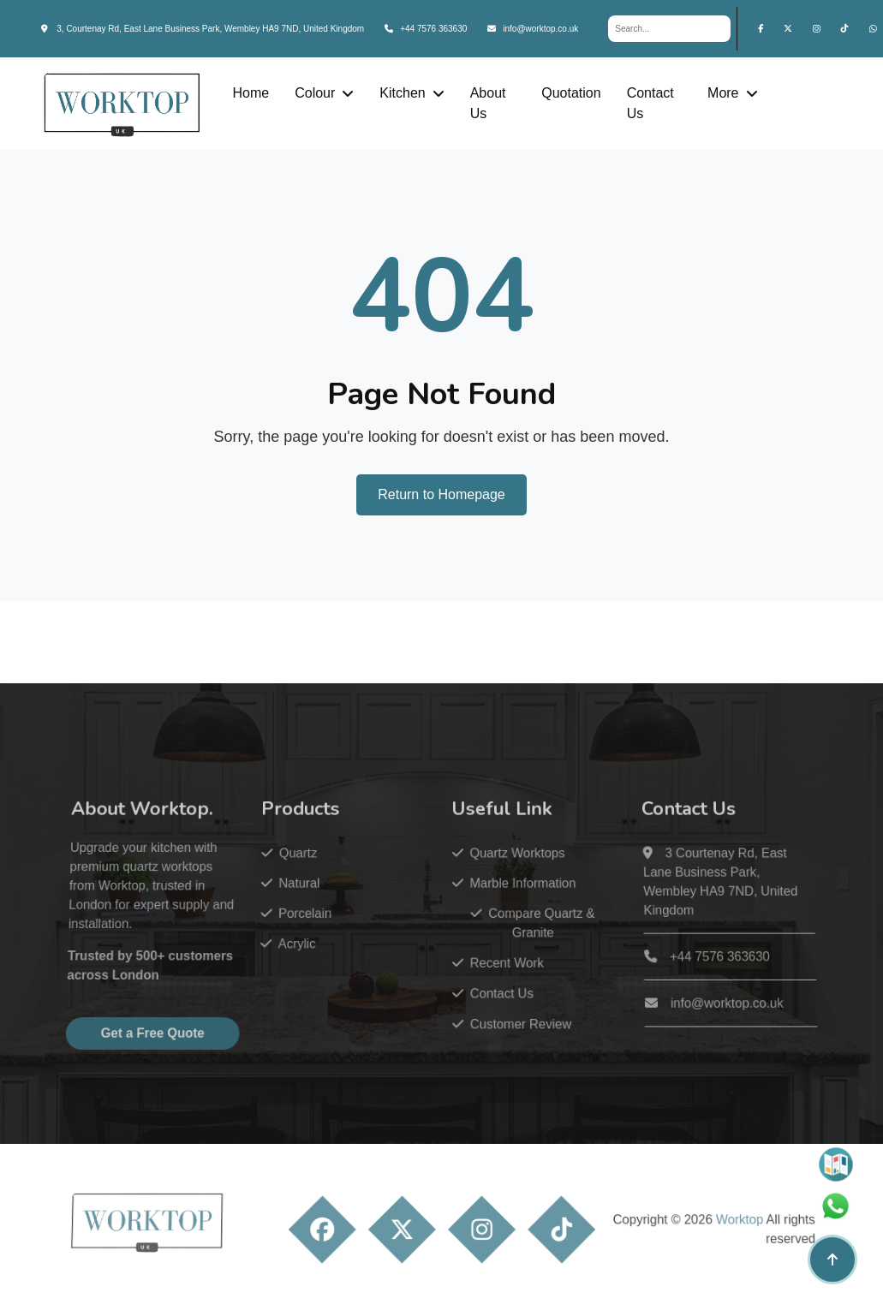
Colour (315, 93)
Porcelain (306, 934)
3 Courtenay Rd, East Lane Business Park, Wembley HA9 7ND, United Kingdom (697, 905)
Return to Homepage (441, 494)
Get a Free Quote (172, 1045)
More (722, 93)
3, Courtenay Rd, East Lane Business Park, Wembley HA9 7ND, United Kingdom (203, 28)
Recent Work (493, 980)
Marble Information (508, 907)
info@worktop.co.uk (532, 28)
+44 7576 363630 (426, 28)
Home (250, 93)
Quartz (301, 879)
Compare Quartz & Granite (525, 943)
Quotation (570, 93)
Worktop (715, 1241)
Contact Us (650, 103)
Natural (302, 907)
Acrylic (299, 962)
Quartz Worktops (503, 879)
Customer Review (506, 1037)
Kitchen (402, 93)
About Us (488, 103)
